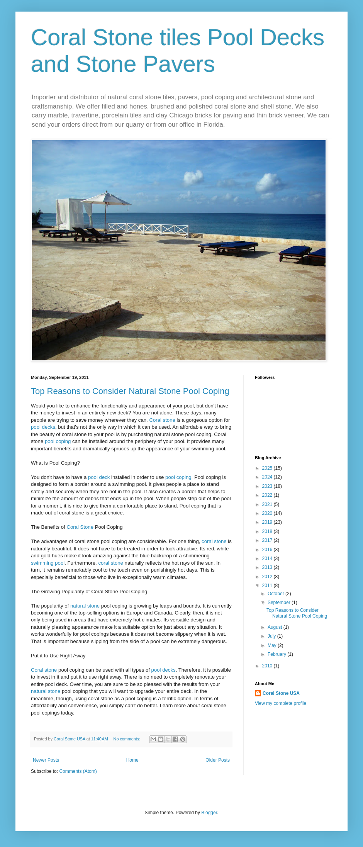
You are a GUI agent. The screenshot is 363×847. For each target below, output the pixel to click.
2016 (268, 549)
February (277, 654)
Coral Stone (79, 527)
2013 (268, 567)
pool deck (99, 477)
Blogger (209, 812)
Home (132, 760)
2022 (268, 495)
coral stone (214, 541)
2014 (268, 558)
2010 (268, 666)
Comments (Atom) (78, 771)
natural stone (85, 606)
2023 (268, 486)
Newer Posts (46, 760)
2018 (268, 531)
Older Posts (217, 760)
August (275, 627)
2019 (268, 522)
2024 (268, 477)
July (272, 636)
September (280, 602)
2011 (268, 585)
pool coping (58, 441)
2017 (268, 540)
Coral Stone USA (281, 693)
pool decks (43, 427)
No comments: (128, 739)
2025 (268, 468)
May (273, 645)
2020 (268, 513)
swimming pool (47, 563)
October (276, 593)
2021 (268, 504)
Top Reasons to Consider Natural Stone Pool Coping (130, 391)
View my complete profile (280, 703)
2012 (268, 576)
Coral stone (162, 420)
